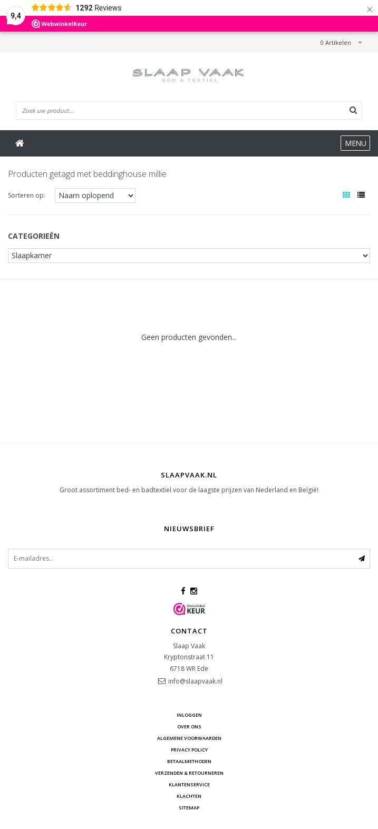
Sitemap (189, 807)
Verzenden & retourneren (189, 772)
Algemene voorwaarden (189, 738)
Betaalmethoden (189, 761)
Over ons (189, 726)
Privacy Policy (189, 749)
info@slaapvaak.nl (195, 681)
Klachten (189, 796)
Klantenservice (189, 784)
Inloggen (189, 714)
